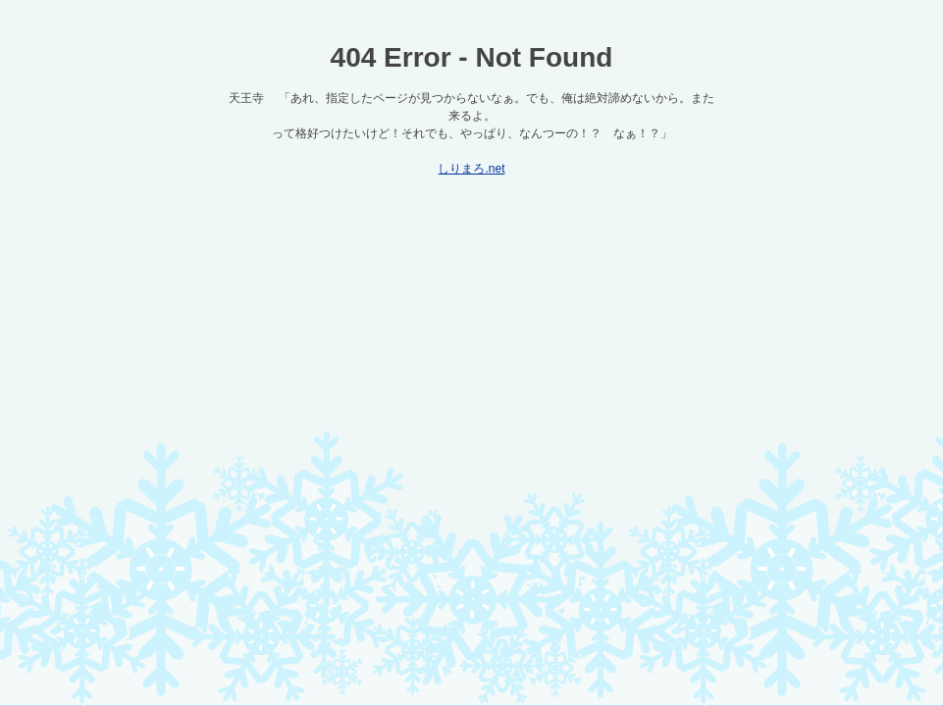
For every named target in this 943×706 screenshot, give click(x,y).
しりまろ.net (471, 169)
